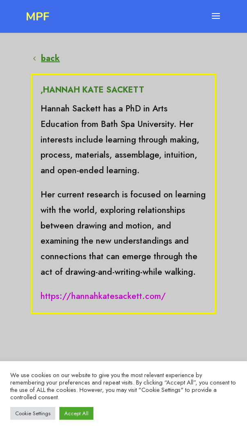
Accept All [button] (76, 413)
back (50, 58)
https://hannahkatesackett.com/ (103, 296)
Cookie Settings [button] (32, 413)
